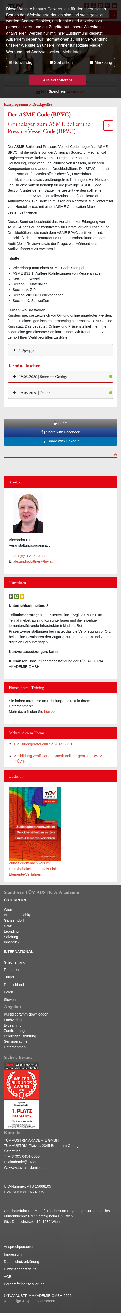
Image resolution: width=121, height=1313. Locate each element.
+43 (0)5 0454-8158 (29, 556)
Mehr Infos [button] (71, 52)
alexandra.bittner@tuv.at (33, 561)
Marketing (101, 62)
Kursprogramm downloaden (26, 1014)
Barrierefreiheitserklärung (24, 1284)
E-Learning (12, 1025)
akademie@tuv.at (22, 1162)
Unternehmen (15, 1047)
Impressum (13, 1254)
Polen (8, 992)
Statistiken (61, 62)
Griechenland (14, 962)
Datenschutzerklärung (21, 1262)
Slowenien (12, 1000)
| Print (60, 423)
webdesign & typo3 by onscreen (29, 1301)
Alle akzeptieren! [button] (57, 80)
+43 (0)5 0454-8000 (24, 1156)
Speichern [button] (57, 91)
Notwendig (20, 62)
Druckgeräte (42, 104)
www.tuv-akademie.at (26, 1168)
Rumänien (12, 970)
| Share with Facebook (60, 432)
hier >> (49, 712)
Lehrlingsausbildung (20, 1036)
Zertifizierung (14, 1031)
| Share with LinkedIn (60, 441)
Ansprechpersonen (19, 1247)
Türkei (9, 977)
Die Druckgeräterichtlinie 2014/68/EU (44, 744)
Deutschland (14, 985)
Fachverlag (13, 1020)
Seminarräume (15, 1041)
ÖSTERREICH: (16, 900)
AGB (7, 1277)
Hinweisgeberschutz (20, 1269)
